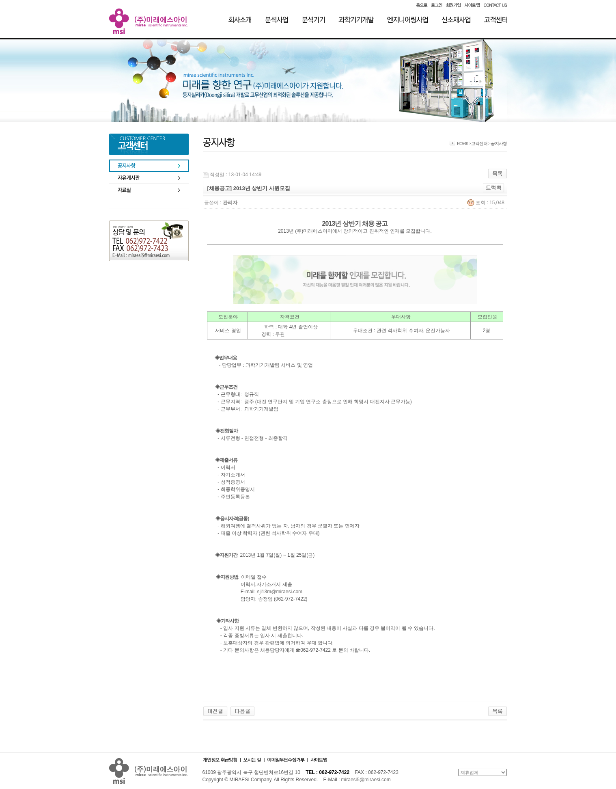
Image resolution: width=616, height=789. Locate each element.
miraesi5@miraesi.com (366, 780)
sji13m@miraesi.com (280, 591)
